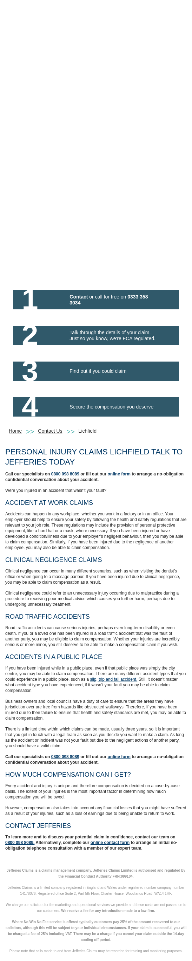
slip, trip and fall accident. (113, 679)
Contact (78, 297)
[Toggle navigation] (178, 9)
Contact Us (50, 431)
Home (15, 431)
